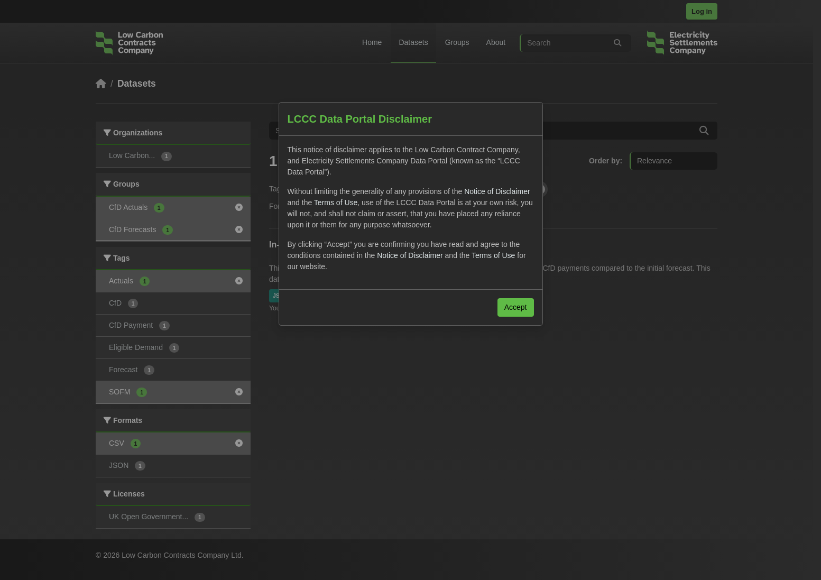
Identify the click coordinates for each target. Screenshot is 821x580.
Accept (515, 307)
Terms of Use (335, 202)
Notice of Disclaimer (497, 191)
